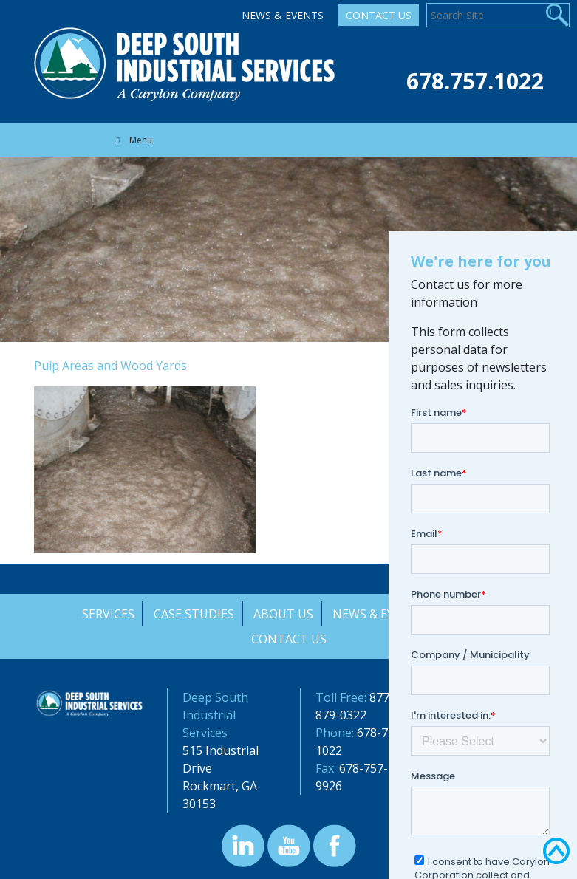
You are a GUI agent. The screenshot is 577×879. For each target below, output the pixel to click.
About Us (283, 614)
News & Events (283, 15)
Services (108, 614)
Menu (132, 140)
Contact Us (379, 15)
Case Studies (194, 614)
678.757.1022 (475, 81)
